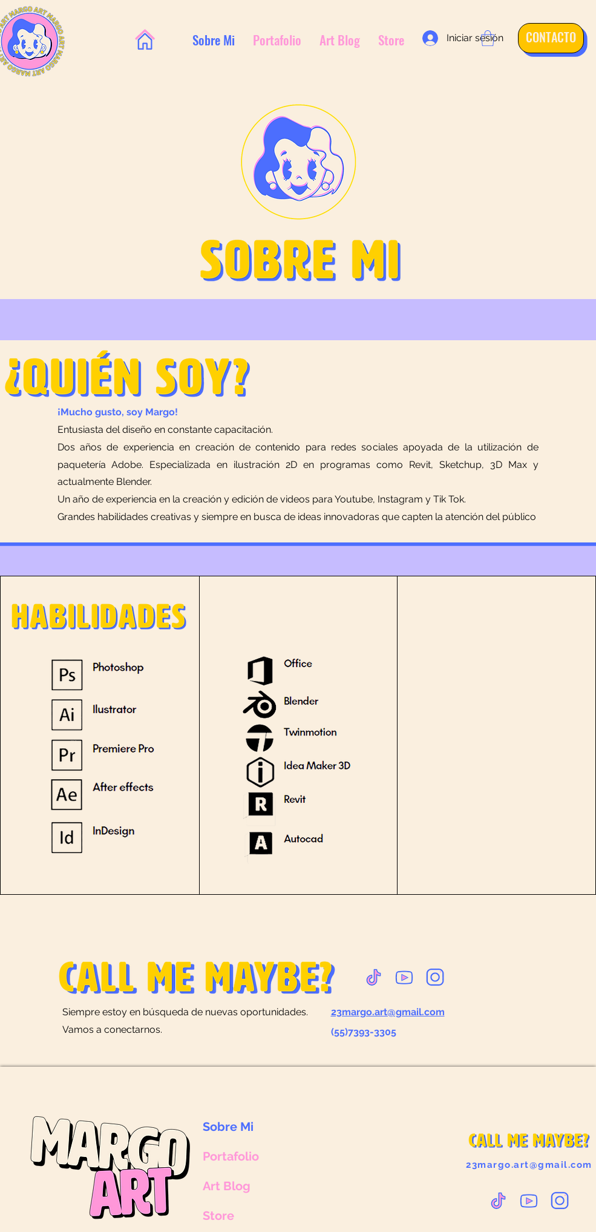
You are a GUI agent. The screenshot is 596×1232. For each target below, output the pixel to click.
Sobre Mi (228, 1126)
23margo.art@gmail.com (529, 1164)
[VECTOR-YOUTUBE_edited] (404, 977)
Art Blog (227, 1186)
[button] (487, 38)
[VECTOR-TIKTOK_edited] (373, 977)
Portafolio (231, 1156)
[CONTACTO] (547, 37)
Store (218, 1215)
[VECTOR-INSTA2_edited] (435, 977)
